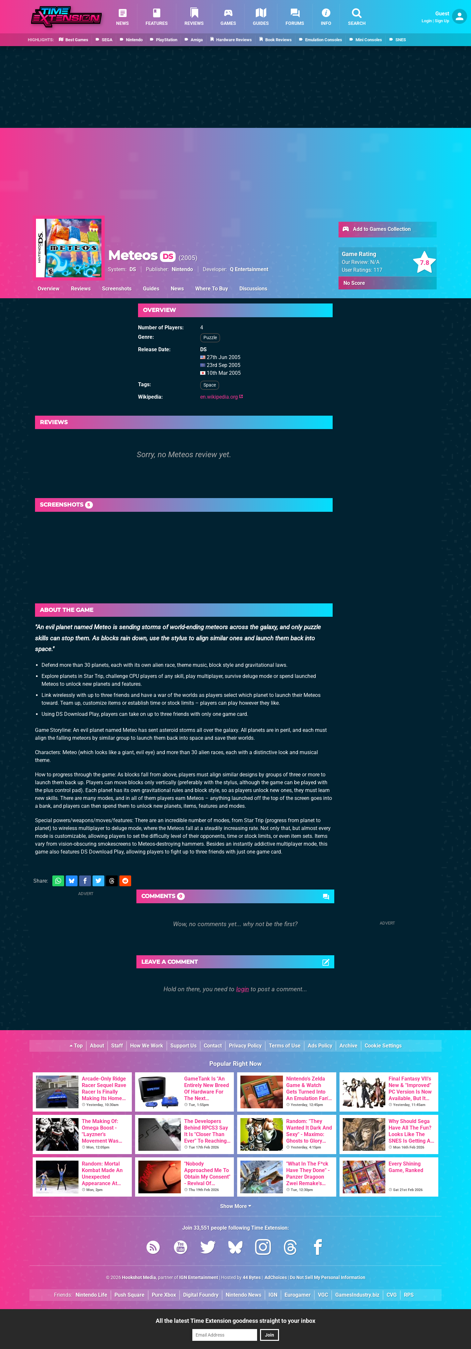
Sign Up (442, 20)
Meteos (142, 255)
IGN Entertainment (198, 1277)
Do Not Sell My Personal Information (327, 1277)
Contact (213, 1046)
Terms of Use (285, 1046)
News (177, 288)
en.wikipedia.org (221, 397)
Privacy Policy (245, 1046)
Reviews (81, 288)
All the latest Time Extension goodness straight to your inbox (235, 1320)
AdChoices (275, 1277)
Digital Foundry (200, 1295)
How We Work (146, 1046)
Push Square (129, 1295)
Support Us (183, 1046)
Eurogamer (298, 1295)
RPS (409, 1295)
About (97, 1046)
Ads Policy (320, 1046)
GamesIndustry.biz (357, 1295)
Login (427, 20)
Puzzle (210, 337)
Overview (49, 288)
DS (133, 269)
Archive (349, 1046)
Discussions (253, 288)
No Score (354, 283)
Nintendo (182, 269)
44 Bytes (252, 1277)
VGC (323, 1295)
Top (76, 1046)
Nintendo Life (91, 1295)
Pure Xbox (164, 1295)
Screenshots (116, 288)
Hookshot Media (139, 1277)
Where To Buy (211, 288)
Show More (235, 1206)
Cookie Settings (383, 1046)
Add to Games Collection (376, 229)
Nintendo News (243, 1295)
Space (209, 385)
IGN (273, 1295)
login (242, 989)
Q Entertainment (249, 269)
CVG (392, 1295)
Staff (117, 1046)
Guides (151, 288)
